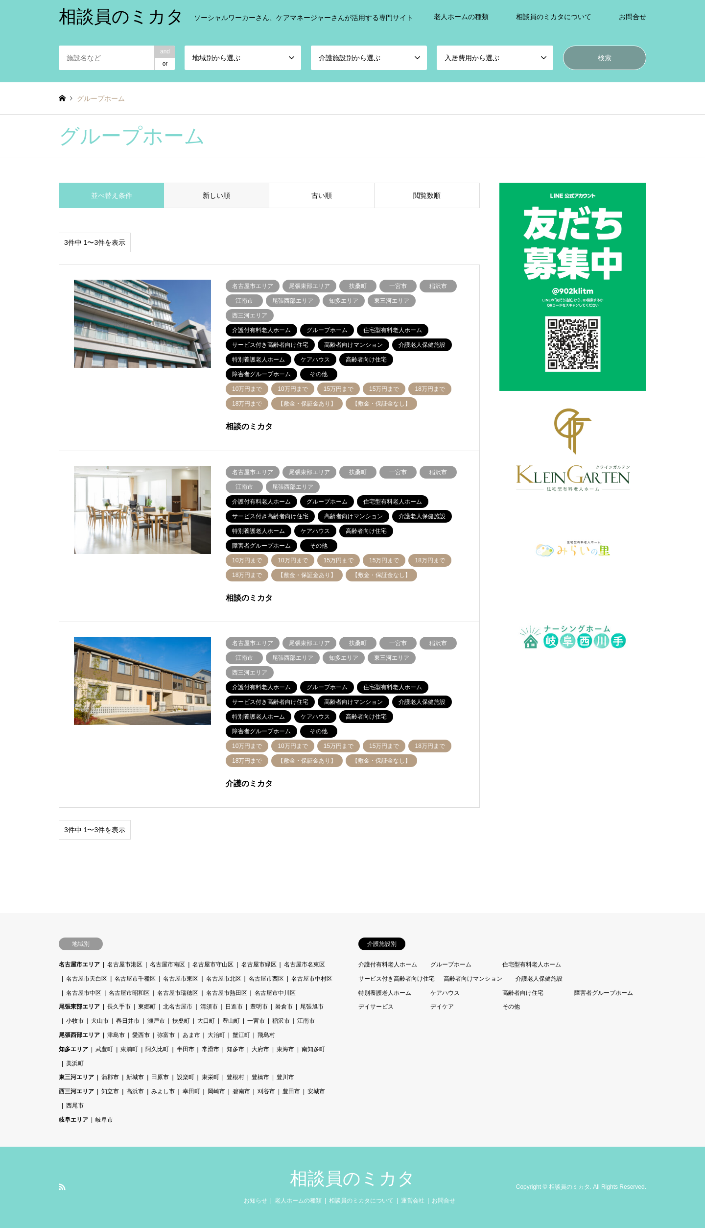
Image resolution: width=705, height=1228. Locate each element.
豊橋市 (260, 1077)
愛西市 (141, 1035)
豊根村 (235, 1077)
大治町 (216, 1035)
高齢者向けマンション (473, 978)
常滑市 (210, 1049)
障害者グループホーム (603, 992)
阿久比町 (157, 1049)
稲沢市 (281, 1020)
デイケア (442, 1006)
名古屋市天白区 (86, 978)
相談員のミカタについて (553, 17)
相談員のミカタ (352, 1178)
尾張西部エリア (79, 1035)
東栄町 (210, 1077)
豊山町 (231, 1020)
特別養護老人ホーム (384, 992)
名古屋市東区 (180, 978)
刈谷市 (266, 1091)
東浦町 (129, 1049)
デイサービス (376, 1006)
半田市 (185, 1049)
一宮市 (256, 1020)
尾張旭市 (312, 1006)
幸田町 (191, 1091)
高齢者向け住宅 (522, 992)
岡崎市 (216, 1091)
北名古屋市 (177, 1006)
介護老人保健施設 (539, 978)
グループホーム (450, 964)
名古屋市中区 (83, 992)
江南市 (306, 1020)
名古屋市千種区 (135, 978)
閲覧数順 (427, 195)
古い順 (321, 195)
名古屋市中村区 (311, 978)
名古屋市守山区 (213, 964)
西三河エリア (76, 1091)
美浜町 (75, 1063)
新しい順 (216, 195)
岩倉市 (284, 1006)
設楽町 (185, 1077)
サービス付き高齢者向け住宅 (396, 978)
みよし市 (163, 1091)
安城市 (316, 1091)
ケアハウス (445, 992)
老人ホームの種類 (461, 17)
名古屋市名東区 (304, 964)
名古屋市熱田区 (226, 992)
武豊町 (104, 1049)
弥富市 (166, 1035)
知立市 (110, 1091)
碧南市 (241, 1091)
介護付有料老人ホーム (387, 964)
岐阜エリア (73, 1119)
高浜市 (135, 1091)
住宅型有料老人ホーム (531, 964)
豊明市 (259, 1006)
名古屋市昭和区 (129, 992)
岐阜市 (104, 1119)
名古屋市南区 (167, 964)
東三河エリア (76, 1077)
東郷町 (147, 1006)
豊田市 (291, 1091)
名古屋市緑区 (259, 964)
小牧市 (75, 1020)
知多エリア (73, 1049)
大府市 (260, 1049)
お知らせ (255, 1200)
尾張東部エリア (79, 1006)
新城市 (135, 1077)
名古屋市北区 (223, 978)
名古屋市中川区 (275, 992)
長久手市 (119, 1006)
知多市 (235, 1049)
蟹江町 (241, 1035)
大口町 (206, 1020)
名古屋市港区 (124, 964)
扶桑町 (181, 1020)
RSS (62, 1186)
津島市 (116, 1035)
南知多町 (313, 1049)
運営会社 (412, 1200)
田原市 (160, 1077)
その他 (511, 1006)
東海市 (285, 1049)
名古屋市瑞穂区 (177, 992)
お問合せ (632, 17)
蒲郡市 (110, 1077)
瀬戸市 (156, 1020)
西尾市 (75, 1105)
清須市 (209, 1006)
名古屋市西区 (266, 978)
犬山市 (100, 1020)
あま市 (191, 1035)
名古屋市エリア (79, 964)
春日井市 (128, 1020)
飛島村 (266, 1035)
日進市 (234, 1006)
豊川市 (285, 1077)
